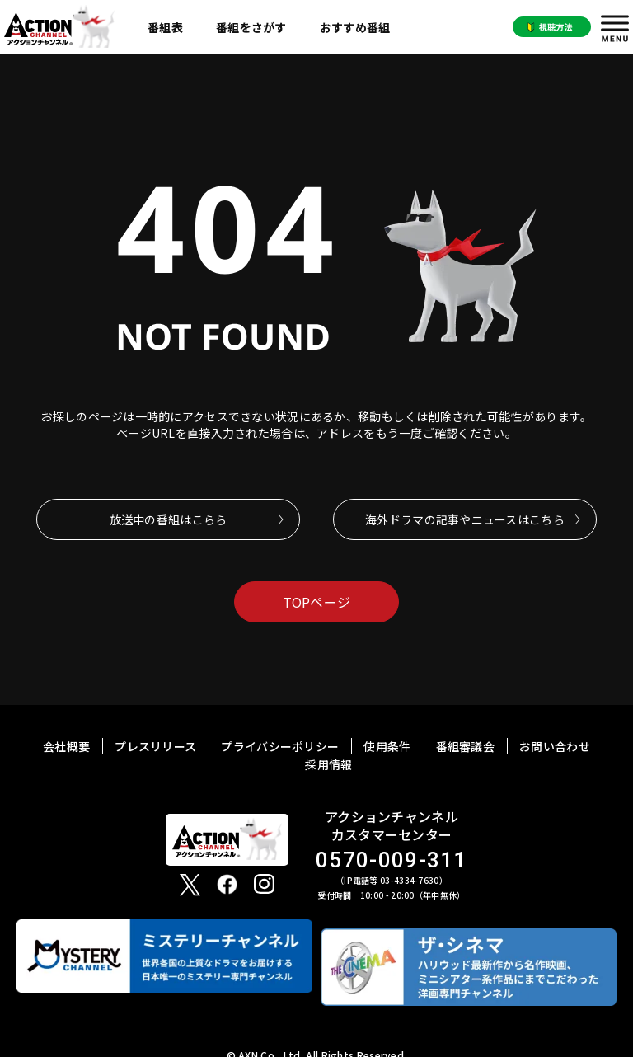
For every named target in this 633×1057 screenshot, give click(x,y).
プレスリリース (155, 746)
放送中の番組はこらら (168, 519)
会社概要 (66, 746)
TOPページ (317, 602)
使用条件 (386, 746)
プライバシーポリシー (280, 746)
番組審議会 (465, 746)
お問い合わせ (554, 746)
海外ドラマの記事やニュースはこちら (465, 519)
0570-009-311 (391, 860)
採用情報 (328, 764)
